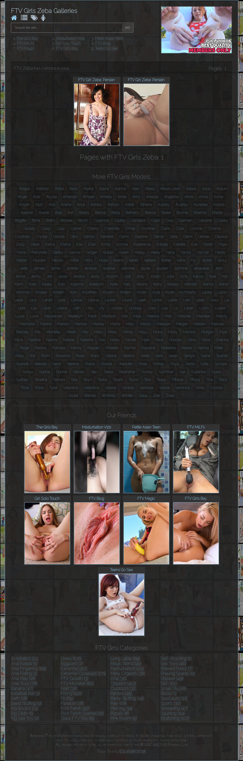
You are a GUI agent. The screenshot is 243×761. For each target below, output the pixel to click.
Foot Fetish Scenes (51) (82, 713)
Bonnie (182, 212)
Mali (168, 316)
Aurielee (201, 204)
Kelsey (173, 284)
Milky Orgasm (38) (128, 673)
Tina (209, 379)
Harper (21, 260)
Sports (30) (170, 703)
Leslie (173, 300)
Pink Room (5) (124, 718)
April (39, 204)
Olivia (205, 340)
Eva (194, 244)
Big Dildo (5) (22, 713)
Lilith (76, 308)
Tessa (161, 379)
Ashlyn (113, 204)
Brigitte (20, 220)
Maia (137, 316)
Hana (170, 252)
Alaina (88, 188)
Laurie (127, 300)
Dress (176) (71, 658)
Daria (173, 236)
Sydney (22, 379)
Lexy (214, 300)
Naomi (51, 340)
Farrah (208, 244)
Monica (189, 332)
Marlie (115, 324)
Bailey (84, 212)
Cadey (119, 220)
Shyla (174, 364)
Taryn (87, 379)
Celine (76, 228)
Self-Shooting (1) (176, 658)
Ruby (95, 355)
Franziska (39, 252)
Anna (188, 197)
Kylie (170, 292)
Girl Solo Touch (68, 43)
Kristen (125, 292)
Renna (203, 348)
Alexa (149, 188)
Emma (122, 244)
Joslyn (155, 276)
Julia (170, 276)
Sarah (173, 355)
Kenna (208, 284)
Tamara (59, 379)
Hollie (74, 260)
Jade (24, 268)
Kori (73, 292)
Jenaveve (201, 268)
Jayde (145, 268)
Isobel (166, 260)
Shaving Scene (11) (177, 673)
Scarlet (222, 355)
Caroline (205, 220)
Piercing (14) (122, 708)
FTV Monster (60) (77, 683)
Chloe (130, 228)
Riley (19, 355)
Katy (127, 284)
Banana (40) (22, 688)
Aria (52, 204)
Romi (45, 355)
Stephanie (127, 372)
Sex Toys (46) (173, 663)
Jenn (219, 268)
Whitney (109, 395)
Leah (142, 300)
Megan (182, 324)
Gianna (74, 252)
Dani (74, 236)
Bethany (132, 212)
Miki (85, 332)
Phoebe (111, 348)
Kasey (47, 284)
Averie (44, 212)
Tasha (102, 379)
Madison (109, 316)
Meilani (200, 324)
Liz (175, 308)
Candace (138, 220)
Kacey (198, 276)
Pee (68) (119, 703)
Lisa (164, 308)
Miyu (143, 332)
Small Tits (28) (173, 688)
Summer (166, 372)
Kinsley (41, 292)
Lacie (222, 292)
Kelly (157, 284)
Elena (50, 244)
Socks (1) (168, 693)
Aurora (218, 204)
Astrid (129, 204)
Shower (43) (171, 678)
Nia (102, 340)
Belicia (100, 212)
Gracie (108, 252)
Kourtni (109, 292)
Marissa (81, 324)
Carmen (185, 220)
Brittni (50, 220)
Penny (76, 348)
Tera (147, 379)
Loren (189, 308)
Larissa (76, 300)
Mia (38, 332)
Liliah (46, 308)
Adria (59, 188)
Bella (116, 212)
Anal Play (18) (23, 678)
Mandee (203, 316)
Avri (70, 212)
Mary (130, 324)
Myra (18, 340)
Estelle (162, 244)
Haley (155, 252)
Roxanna (63, 355)
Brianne (200, 212)
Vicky (200, 387)
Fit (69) (67, 698)
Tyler (53, 387)
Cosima (214, 228)
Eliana (65, 244)
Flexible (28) (72, 703)
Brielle (217, 212)
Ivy (193, 260)
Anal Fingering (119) (29, 668)
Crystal (41, 236)
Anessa (152, 197)
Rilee (219, 348)
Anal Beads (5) (24, 663)
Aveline (27, 212)
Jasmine (128, 268)
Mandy (222, 316)
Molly (173, 332)
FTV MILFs (25, 43)
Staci (94, 372)
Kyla (156, 292)
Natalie (69, 340)
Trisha (39, 387)
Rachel (130, 348)
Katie (114, 284)
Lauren (110, 300)
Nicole (131, 340)
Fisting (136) (71, 693)
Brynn (83, 220)
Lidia (21, 308)
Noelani (175, 340)
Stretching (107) (174, 718)
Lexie (200, 300)
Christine (148, 228)
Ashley (96, 204)
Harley (220, 252)
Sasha (205, 355)
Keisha (142, 284)
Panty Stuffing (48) (128, 698)
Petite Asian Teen (109, 38)
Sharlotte (125, 364)
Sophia (44, 372)
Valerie (110, 387)
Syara (216, 372)
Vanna (164, 387)
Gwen (124, 252)
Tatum (118, 379)
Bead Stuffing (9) (26, 703)
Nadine (35, 340)
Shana (89, 364)
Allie (36, 197)
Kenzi (224, 284)
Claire (165, 228)
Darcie (158, 236)
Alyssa (51, 197)
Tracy (223, 379)
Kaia (212, 276)
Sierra (190, 364)
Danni (124, 236)
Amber (88, 197)
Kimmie (23, 292)
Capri (155, 220)
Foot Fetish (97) (75, 708)
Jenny (36, 276)
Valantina (70, 387)
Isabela (150, 260)
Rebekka (168, 348)
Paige (24, 348)
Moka (157, 332)
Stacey (78, 372)
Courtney (22, 236)
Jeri (49, 276)
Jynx (183, 276)
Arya (81, 204)
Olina (191, 340)
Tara (74, 379)
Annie (218, 197)
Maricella (27, 324)
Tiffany (194, 379)
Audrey (182, 204)
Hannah (203, 252)
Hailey (140, 252)
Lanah (47, 300)
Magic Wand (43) (126, 663)
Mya (223, 332)
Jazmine (181, 268)
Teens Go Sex (106, 48)
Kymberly (188, 292)
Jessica (79, 276)
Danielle (107, 236)
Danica (88, 236)
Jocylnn (111, 276)
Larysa (93, 300)
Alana (104, 188)
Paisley (41, 348)
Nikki (146, 340)
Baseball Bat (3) (25, 693)
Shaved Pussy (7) (176, 668)
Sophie (61, 372)
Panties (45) (121, 693)
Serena (73, 364)
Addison (42, 188)
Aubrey (164, 204)
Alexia (191, 188)
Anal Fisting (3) (24, 673)
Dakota (59, 236)
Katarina (77, 284)
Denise (204, 236)
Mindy (128, 332)
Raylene (148, 348)
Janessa (90, 268)
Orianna (222, 340)
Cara (169, 220)
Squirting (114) (172, 713)
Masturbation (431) (127, 668)
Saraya (189, 355)
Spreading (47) (174, 708)
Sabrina (128, 355)
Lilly (89, 308)
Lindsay (116, 308)
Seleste (40, 364)
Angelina (171, 197)
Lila (34, 308)
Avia (58, 212)
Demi (187, 236)
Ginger (91, 252)
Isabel (134, 260)
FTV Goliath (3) (75, 678)
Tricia (25, 387)
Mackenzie (53, 316)
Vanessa (147, 387)
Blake (166, 212)
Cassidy (29, 228)
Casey (223, 220)
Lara (61, 300)
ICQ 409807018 (132, 751)
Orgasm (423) (123, 683)
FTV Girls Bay (67, 48)
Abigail (24, 188)
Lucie (19, 316)
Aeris (73, 188)
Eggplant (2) (72, 663)
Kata (61, 284)
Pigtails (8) (120, 713)
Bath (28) (19, 698)
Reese (187, 348)
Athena (146, 204)
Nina (159, 340)
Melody (22, 332)
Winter (127, 395)
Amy (136, 197)
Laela (18, 300)
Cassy (46, 228)
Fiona (21, 252)
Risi (32, 355)
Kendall (191, 284)
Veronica (182, 387)
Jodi (127, 276)
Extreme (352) (74, 668)
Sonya (27, 372)
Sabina (111, 355)
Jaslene (109, 268)
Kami (19, 284)
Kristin (142, 292)
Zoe (156, 395)
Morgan (207, 332)
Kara (32, 284)
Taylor (134, 379)
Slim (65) (168, 683)
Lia (226, 300)
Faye (223, 244)
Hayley (58, 260)
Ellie (91, 244)
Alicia (206, 188)
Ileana (118, 260)
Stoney (147, 372)
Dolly (20, 244)
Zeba (143, 395)
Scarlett (22, 364)
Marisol (63, 324)
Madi (92, 316)
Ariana (66, 204)
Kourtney (89, 292)
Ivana (181, 260)
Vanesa (128, 387)
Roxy (80, 355)
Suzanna (198, 372)
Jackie (206, 260)
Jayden (162, 268)
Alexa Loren (170, 188)
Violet (73, 395)
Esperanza (142, 244)
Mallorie (184, 316)
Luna (34, 316)
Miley (112, 332)
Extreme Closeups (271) (83, 673)
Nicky (115, 340)
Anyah (24, 204)
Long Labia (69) (125, 658)
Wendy (90, 395)
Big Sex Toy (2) (25, 718)
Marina (45, 324)
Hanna (185, 252)
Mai (125, 316)
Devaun (221, 236)
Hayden (39, 260)
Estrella (179, 244)
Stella (108, 372)
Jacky (222, 260)
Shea (142, 364)
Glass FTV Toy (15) (78, 718)
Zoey (170, 395)
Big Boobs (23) (24, 708)
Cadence (101, 220)
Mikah (71, 332)
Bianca (150, 212)
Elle (79, 244)
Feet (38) (69, 688)
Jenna (20, 276)
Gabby (57, 252)
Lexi (186, 300)
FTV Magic (25, 48)
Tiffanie (177, 379)
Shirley (158, 364)
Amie (121, 197)
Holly (88, 260)
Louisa (220, 308)
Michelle (53, 332)
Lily (102, 308)
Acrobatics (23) (24, 658)
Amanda (70, 197)
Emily (106, 244)
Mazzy (145, 324)
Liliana (62, 308)
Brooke (66, 220)
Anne (203, 197)
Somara (220, 364)
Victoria (216, 387)
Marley (98, 324)
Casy (61, 228)
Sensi (56, 364)
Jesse (62, 276)
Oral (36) (119, 678)
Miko (98, 332)
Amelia (106, 197)
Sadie (145, 355)
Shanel (106, 364)
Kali (225, 276)
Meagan (164, 324)
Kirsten (58, 292)
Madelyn (75, 316)
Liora (152, 308)
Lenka (157, 300)
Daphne (141, 236)
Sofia (204, 364)
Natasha (86, 340)
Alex (135, 188)
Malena (153, 316)
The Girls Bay (27, 38)
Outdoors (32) (123, 688)
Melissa (217, 324)
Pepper (94, 348)
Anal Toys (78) (24, 683)
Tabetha (40, 379)
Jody (140, 276)
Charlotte (111, 228)
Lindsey (135, 308)
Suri (182, 372)
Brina (36, 220)
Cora (180, 228)
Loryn (204, 308)
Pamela (58, 348)
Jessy (95, 276)
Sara (159, 355)
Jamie (56, 268)
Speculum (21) (173, 698)
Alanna (120, 188)
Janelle (72, 268)
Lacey (207, 292)
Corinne (195, 228)
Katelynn (96, 284)
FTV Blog (103, 43)
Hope (103, 260)
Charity (93, 228)
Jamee (39, 268)
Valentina (91, 387)
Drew (35, 244)
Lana (33, 300)
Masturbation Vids (70, 38)
